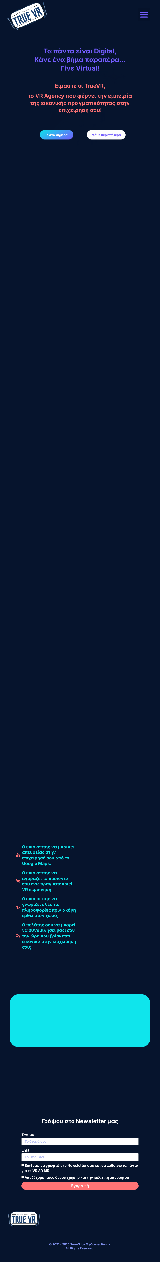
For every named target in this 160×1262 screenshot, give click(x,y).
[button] (144, 14)
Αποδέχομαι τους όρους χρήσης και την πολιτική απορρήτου (77, 1178)
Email (26, 1150)
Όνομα (28, 1134)
